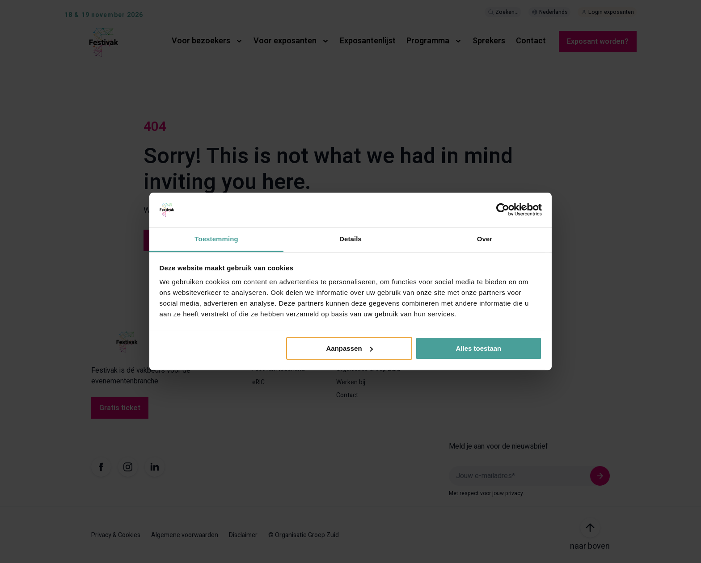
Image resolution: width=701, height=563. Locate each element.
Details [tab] (350, 239)
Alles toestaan (479, 348)
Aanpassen (349, 348)
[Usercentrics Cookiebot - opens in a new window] (503, 210)
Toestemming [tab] (216, 239)
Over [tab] (485, 239)
